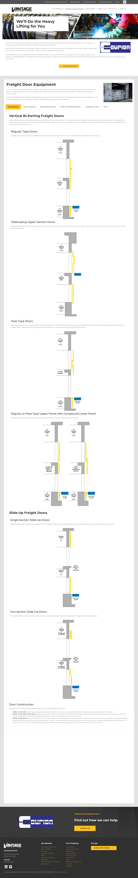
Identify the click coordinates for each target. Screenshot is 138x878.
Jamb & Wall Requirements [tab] (70, 107)
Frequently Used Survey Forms (56, 2)
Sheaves (69, 866)
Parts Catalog (75, 2)
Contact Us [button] (113, 9)
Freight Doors (71, 855)
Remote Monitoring (73, 862)
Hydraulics (70, 851)
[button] (124, 2)
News (117, 2)
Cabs (68, 859)
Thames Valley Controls (50, 862)
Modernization (71, 853)
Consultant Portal (89, 2)
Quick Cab (45, 864)
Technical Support (105, 2)
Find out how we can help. (96, 820)
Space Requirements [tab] (48, 107)
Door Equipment (72, 849)
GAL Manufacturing (48, 847)
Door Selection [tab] (13, 107)
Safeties (69, 864)
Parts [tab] (105, 107)
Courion (44, 851)
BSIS (43, 855)
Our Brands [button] (58, 9)
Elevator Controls (47, 853)
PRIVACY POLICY (61, 872)
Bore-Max (44, 859)
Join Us (123, 9)
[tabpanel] (69, 418)
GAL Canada (45, 849)
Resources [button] (91, 9)
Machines (69, 857)
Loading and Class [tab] (92, 107)
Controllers (70, 847)
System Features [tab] (29, 107)
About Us (102, 9)
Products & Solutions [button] (75, 9)
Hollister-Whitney (48, 857)
